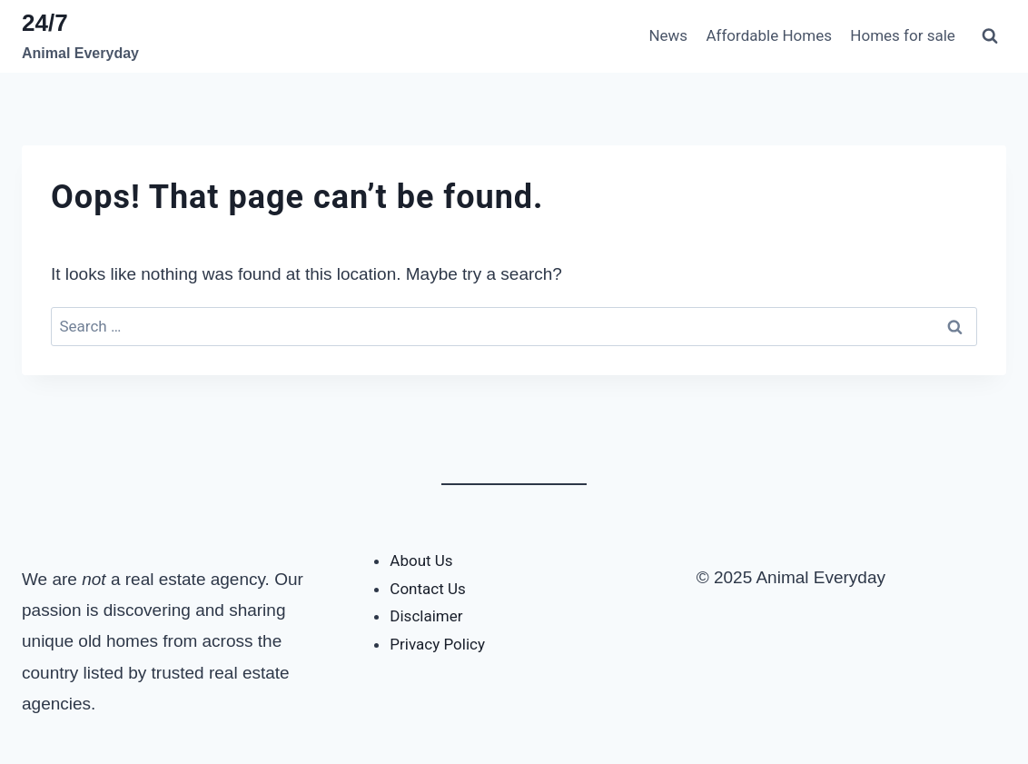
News (667, 35)
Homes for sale (902, 35)
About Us (421, 560)
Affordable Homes (768, 35)
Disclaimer (426, 616)
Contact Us (427, 589)
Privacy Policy (437, 644)
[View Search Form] (990, 36)
